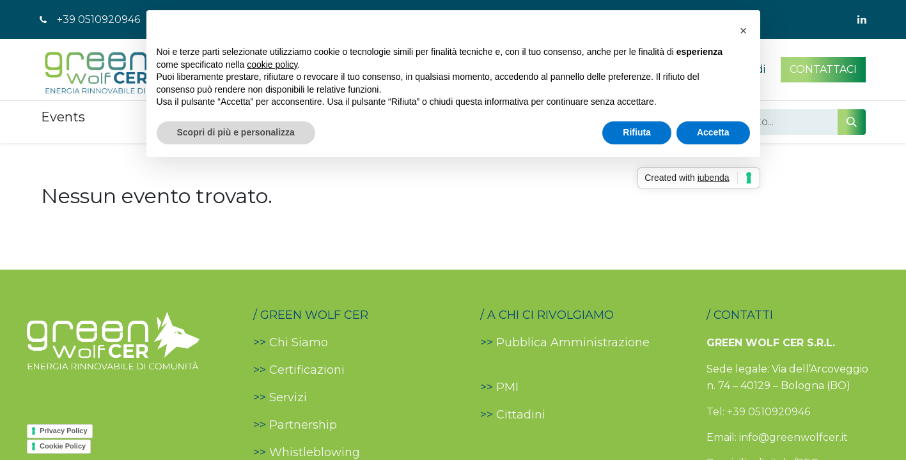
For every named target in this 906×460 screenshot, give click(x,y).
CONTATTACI (823, 69)
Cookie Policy (63, 446)
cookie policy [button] (272, 64)
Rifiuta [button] (637, 132)
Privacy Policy (64, 430)
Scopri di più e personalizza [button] (236, 132)
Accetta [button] (713, 132)
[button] (743, 30)
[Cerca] (852, 122)
